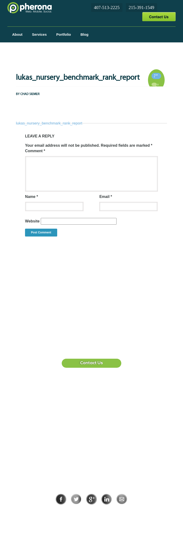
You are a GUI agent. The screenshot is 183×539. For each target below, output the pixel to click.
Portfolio (63, 34)
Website (32, 221)
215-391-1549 (141, 7)
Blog (84, 34)
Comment (35, 151)
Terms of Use (108, 511)
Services (39, 34)
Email (105, 197)
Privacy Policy (75, 511)
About (17, 34)
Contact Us (159, 16)
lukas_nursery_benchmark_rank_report (49, 123)
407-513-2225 (107, 7)
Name (31, 197)
